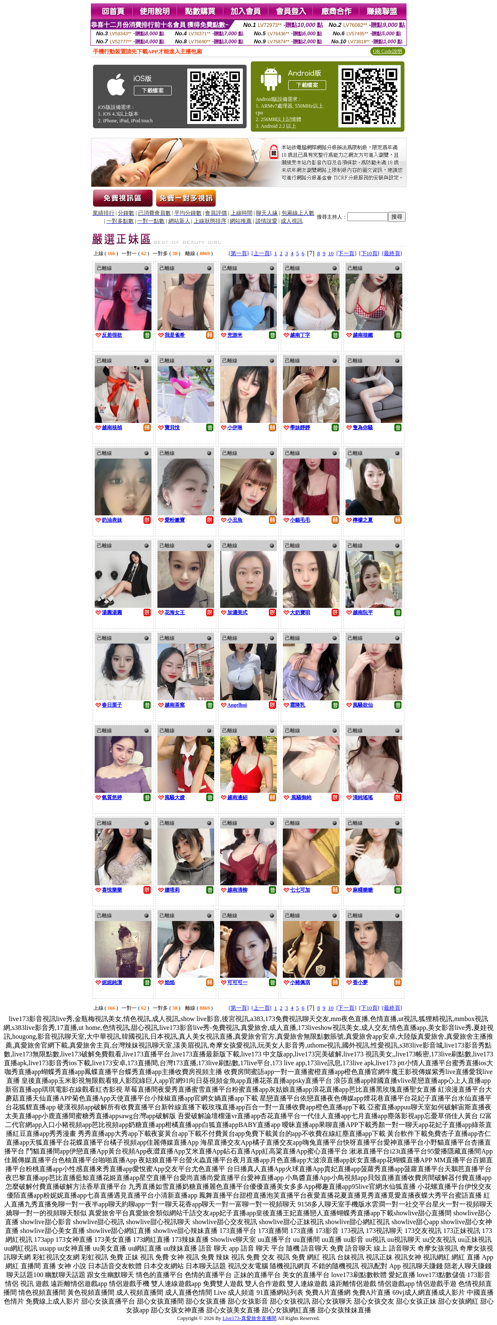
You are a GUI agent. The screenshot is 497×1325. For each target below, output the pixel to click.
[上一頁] (261, 253)
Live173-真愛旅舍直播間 (249, 1318)
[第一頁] (239, 253)
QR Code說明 (387, 51)
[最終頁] (392, 253)
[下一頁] (346, 253)
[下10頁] (369, 253)
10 (331, 253)
